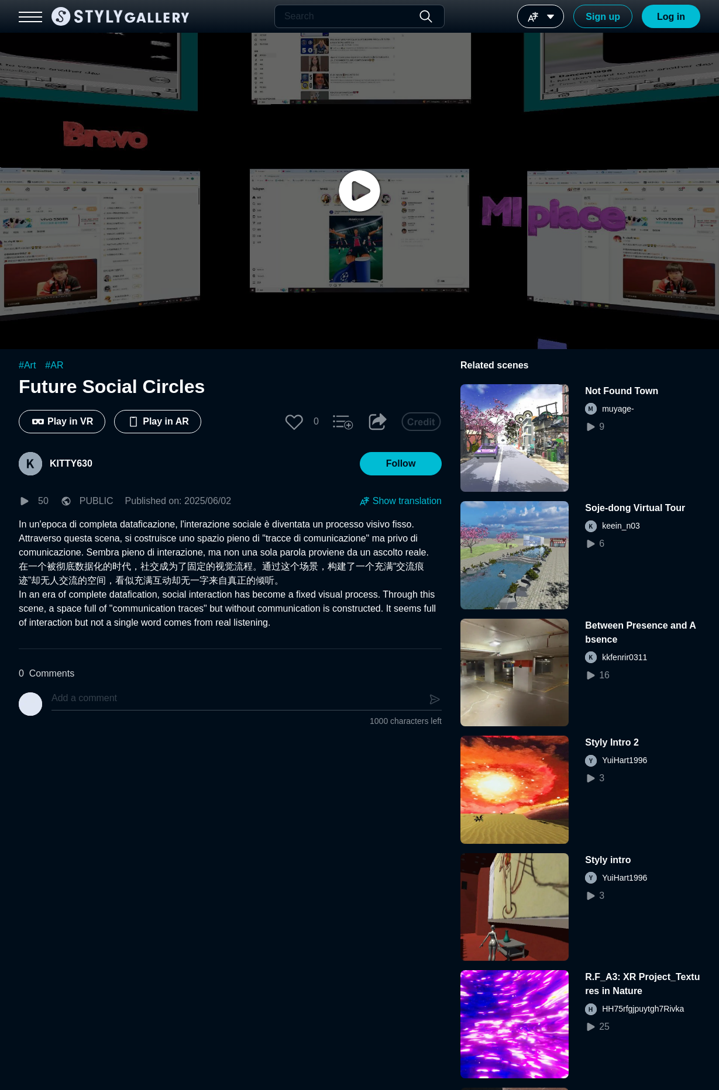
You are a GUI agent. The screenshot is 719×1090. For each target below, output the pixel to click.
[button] (294, 421)
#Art (27, 365)
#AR (54, 365)
